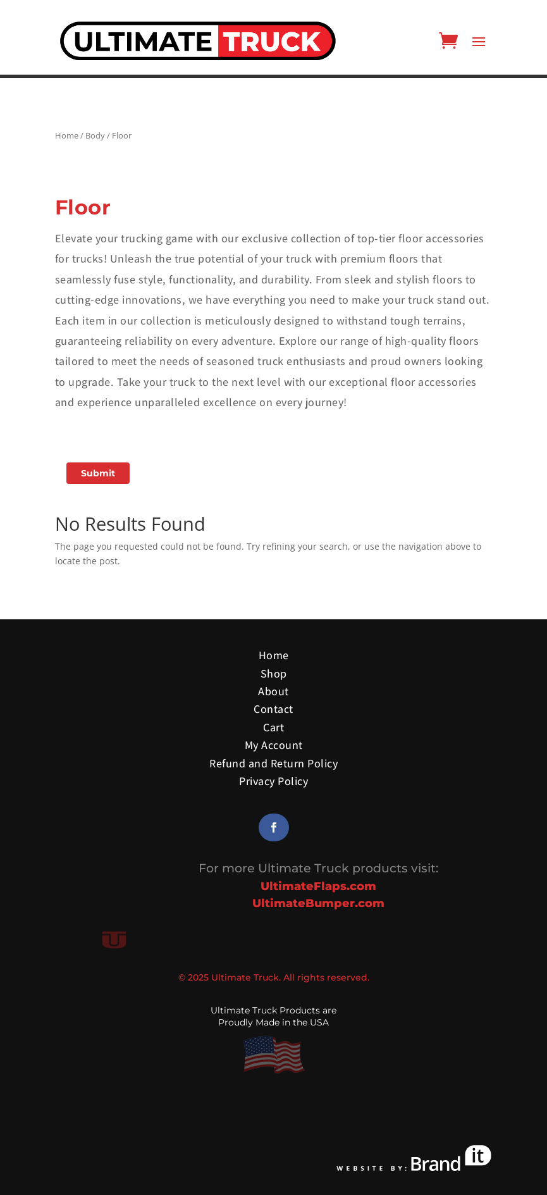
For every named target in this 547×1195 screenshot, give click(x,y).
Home (66, 135)
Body (95, 135)
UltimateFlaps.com (318, 886)
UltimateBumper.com (318, 903)
